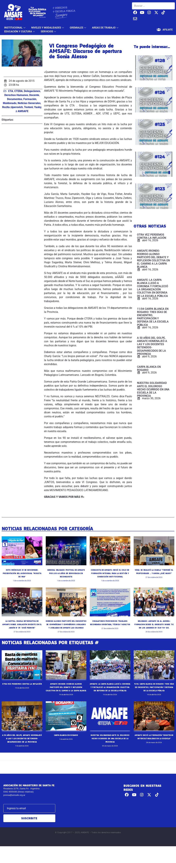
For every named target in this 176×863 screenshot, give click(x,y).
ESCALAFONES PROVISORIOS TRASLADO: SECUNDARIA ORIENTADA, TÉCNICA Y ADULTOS (110, 627)
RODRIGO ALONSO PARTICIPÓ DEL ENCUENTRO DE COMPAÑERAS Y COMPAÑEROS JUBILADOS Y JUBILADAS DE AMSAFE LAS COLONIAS (66, 631)
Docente (34, 95)
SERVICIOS (49, 31)
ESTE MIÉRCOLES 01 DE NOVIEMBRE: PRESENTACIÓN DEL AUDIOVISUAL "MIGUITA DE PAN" (22, 573)
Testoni (28, 107)
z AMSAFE (22, 111)
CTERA (18, 91)
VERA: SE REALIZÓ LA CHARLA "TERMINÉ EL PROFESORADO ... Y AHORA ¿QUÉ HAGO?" (154, 573)
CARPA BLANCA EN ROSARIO (66, 748)
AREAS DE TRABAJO (105, 27)
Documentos (14, 99)
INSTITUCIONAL (15, 27)
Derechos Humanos (16, 95)
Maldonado (9, 103)
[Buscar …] (153, 5)
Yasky (37, 107)
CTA (10, 91)
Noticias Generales (29, 103)
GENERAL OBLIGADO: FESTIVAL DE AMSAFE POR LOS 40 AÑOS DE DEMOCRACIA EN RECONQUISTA (66, 573)
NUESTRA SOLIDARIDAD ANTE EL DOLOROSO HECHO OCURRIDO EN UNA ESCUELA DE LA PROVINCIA (110, 752)
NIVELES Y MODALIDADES (48, 27)
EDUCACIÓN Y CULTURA (20, 31)
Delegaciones (32, 91)
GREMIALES (78, 27)
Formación (29, 99)
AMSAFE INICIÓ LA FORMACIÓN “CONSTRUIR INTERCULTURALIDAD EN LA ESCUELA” (153, 752)
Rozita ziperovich (12, 107)
